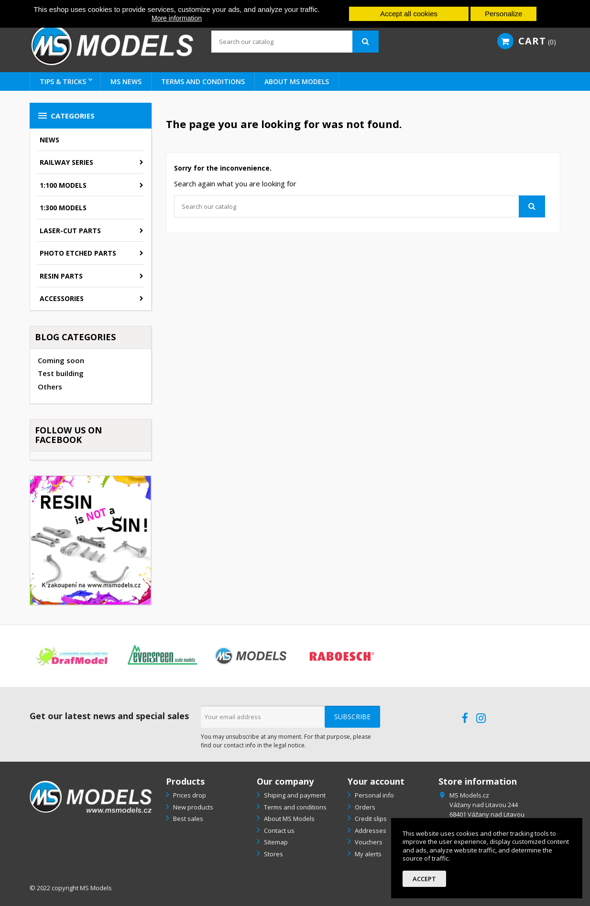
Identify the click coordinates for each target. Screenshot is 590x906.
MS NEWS (126, 81)
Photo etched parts (78, 253)
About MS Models (296, 81)
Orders (364, 807)
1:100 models (63, 185)
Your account (376, 781)
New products (192, 807)
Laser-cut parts (70, 230)
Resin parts (61, 275)
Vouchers (367, 842)
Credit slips (370, 818)
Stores (272, 854)
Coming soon (61, 360)
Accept (424, 878)
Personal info (373, 795)
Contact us (278, 830)
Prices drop (189, 795)
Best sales (187, 818)
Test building (61, 373)
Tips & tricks (63, 81)
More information (177, 18)
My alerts (367, 854)
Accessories (62, 298)
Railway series (66, 162)
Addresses (369, 830)
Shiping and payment (294, 795)
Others (50, 386)
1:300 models (63, 207)
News (49, 139)
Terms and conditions (203, 81)
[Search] (295, 42)
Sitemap (275, 842)
